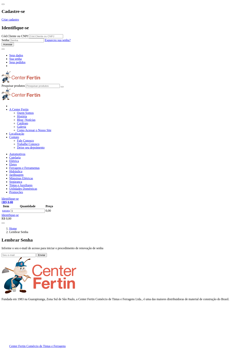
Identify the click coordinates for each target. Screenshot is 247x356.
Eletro (13, 164)
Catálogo (22, 123)
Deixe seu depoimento (31, 147)
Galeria (21, 126)
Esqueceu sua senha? (58, 40)
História (22, 116)
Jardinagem (16, 174)
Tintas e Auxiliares (20, 185)
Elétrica (14, 161)
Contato (14, 137)
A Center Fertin (19, 109)
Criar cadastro (10, 19)
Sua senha (15, 58)
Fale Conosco (25, 140)
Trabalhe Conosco (28, 144)
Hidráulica (15, 171)
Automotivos (17, 154)
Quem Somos (25, 112)
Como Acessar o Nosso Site (34, 130)
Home (13, 228)
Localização (16, 133)
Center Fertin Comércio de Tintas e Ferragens (37, 346)
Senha (5, 40)
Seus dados (16, 55)
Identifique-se (10, 215)
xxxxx (6, 210)
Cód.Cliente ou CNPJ (15, 36)
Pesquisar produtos (13, 85)
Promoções (16, 192)
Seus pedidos (17, 62)
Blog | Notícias (26, 119)
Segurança (15, 181)
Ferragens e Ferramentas (24, 168)
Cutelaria (15, 157)
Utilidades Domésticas (23, 188)
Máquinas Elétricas (21, 178)
